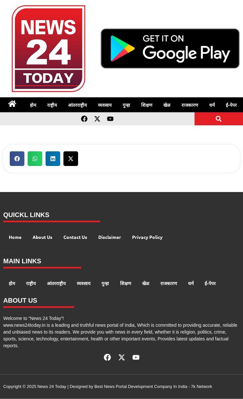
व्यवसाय (105, 105)
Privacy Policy (147, 237)
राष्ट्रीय (52, 105)
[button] (218, 118)
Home (15, 237)
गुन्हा (126, 105)
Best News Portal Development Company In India (141, 386)
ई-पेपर (231, 105)
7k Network (201, 386)
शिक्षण (146, 105)
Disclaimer (109, 237)
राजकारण (190, 105)
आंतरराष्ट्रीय (77, 105)
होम (33, 105)
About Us (42, 237)
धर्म (212, 105)
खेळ (166, 105)
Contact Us (75, 237)
